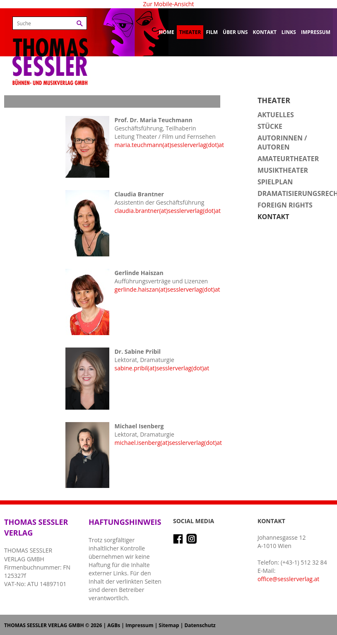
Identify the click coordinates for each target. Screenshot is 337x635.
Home (166, 32)
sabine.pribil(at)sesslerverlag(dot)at (161, 368)
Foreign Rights (285, 205)
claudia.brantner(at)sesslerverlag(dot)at (167, 211)
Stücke (270, 126)
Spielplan (275, 181)
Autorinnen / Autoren (282, 142)
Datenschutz (199, 625)
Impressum (315, 32)
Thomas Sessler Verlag (50, 49)
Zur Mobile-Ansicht (168, 4)
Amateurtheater (288, 158)
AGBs (113, 625)
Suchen (80, 23)
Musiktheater (283, 170)
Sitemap (169, 625)
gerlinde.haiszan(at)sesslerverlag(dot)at (167, 289)
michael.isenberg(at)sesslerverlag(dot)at (168, 443)
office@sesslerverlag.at (288, 579)
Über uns (235, 32)
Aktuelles (276, 114)
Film (212, 32)
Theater (190, 32)
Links (289, 32)
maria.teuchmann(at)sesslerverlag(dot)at (169, 145)
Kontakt (264, 32)
